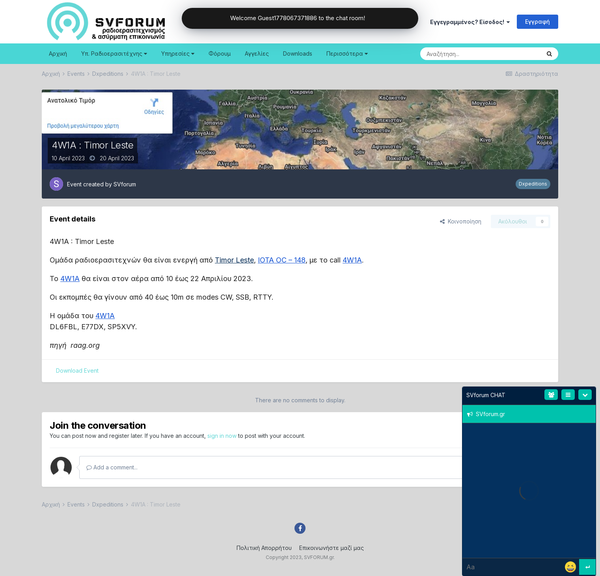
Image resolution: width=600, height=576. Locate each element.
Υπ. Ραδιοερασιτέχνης (114, 53)
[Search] (460, 53)
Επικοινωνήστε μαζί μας (331, 547)
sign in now (222, 435)
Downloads (297, 53)
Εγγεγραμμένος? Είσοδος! (470, 22)
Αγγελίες (257, 53)
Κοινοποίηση (460, 221)
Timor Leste (234, 260)
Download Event (77, 370)
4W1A (352, 260)
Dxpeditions (533, 184)
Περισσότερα (347, 53)
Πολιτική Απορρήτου (264, 547)
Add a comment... (112, 467)
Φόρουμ (220, 53)
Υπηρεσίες (177, 53)
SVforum (125, 184)
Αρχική (58, 53)
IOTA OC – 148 (282, 260)
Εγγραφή (537, 21)
